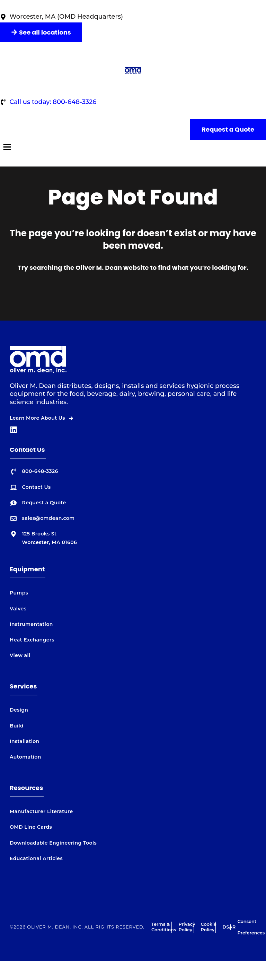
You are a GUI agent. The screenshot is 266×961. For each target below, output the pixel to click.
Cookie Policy (208, 927)
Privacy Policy (187, 927)
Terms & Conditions (163, 927)
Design (19, 710)
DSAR (229, 927)
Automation (25, 757)
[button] (133, 147)
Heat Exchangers (32, 640)
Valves (18, 609)
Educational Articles (36, 858)
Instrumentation (31, 624)
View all (20, 655)
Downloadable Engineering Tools (53, 843)
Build (17, 726)
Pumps (19, 593)
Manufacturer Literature (41, 811)
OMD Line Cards (31, 827)
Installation (24, 741)
